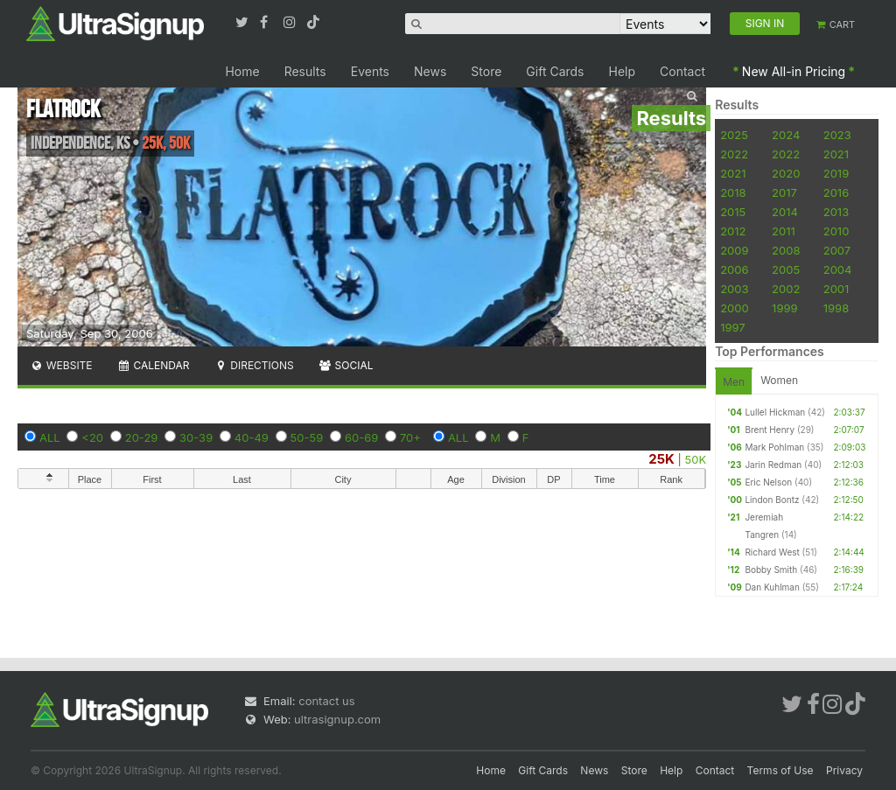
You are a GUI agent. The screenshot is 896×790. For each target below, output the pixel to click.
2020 (786, 173)
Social (346, 365)
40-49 (251, 437)
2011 (783, 231)
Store (486, 71)
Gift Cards (555, 71)
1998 (836, 308)
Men (734, 381)
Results (305, 71)
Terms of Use (780, 770)
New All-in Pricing (793, 71)
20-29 (141, 437)
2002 (786, 289)
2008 (786, 250)
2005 (786, 269)
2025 (734, 135)
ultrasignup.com (337, 719)
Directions (253, 365)
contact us (326, 701)
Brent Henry (769, 429)
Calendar (153, 365)
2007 (836, 250)
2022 (734, 154)
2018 (733, 192)
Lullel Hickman (775, 412)
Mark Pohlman (774, 447)
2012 (733, 231)
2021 (836, 154)
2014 (785, 212)
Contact (682, 71)
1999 (784, 308)
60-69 (361, 437)
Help (622, 71)
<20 (92, 437)
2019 (836, 173)
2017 (784, 192)
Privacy (844, 770)
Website (61, 365)
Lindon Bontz (772, 499)
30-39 (196, 437)
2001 (836, 289)
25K (661, 459)
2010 (836, 231)
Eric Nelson (768, 482)
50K (696, 459)
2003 (734, 289)
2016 (836, 192)
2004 (837, 269)
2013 (836, 212)
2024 (786, 135)
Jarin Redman (773, 464)
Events (370, 71)
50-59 (307, 437)
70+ (410, 437)
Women (779, 380)
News (430, 71)
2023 (837, 135)
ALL (49, 437)
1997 (733, 327)
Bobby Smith (771, 569)
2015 (733, 212)
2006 (734, 269)
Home (242, 71)
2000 (734, 308)
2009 (734, 250)
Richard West (772, 552)
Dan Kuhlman (772, 587)
